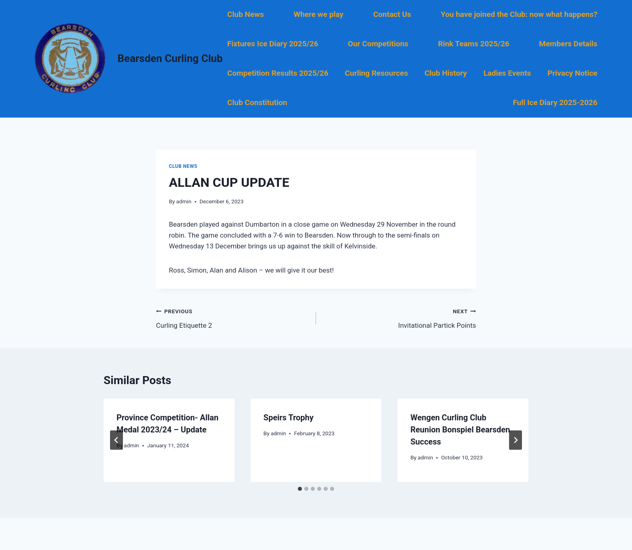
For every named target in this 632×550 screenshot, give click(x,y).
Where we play (319, 14)
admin (183, 201)
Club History (445, 73)
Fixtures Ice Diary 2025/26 (272, 43)
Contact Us (392, 14)
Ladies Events (507, 73)
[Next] (515, 440)
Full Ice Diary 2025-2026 (555, 102)
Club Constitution (257, 102)
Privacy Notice (572, 73)
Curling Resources (376, 73)
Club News (245, 14)
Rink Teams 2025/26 (473, 43)
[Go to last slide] (116, 440)
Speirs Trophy (289, 417)
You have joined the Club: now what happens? (519, 14)
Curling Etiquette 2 (232, 317)
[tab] (300, 489)
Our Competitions (378, 43)
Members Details (568, 43)
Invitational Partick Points (399, 317)
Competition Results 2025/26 (277, 73)
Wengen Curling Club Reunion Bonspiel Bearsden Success (460, 430)
